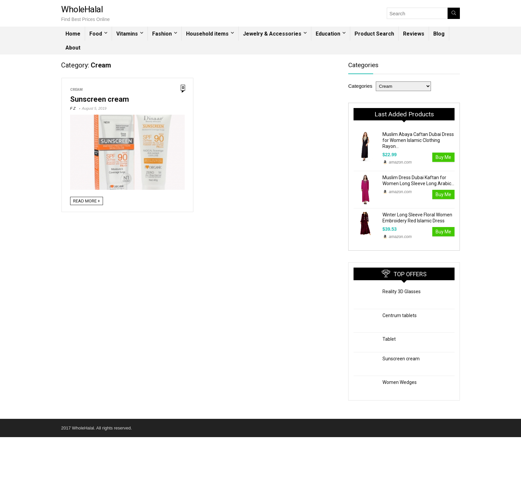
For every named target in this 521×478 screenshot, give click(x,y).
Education (328, 34)
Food (95, 34)
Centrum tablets (399, 315)
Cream (76, 89)
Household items (207, 34)
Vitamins (127, 34)
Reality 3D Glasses (401, 291)
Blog (439, 34)
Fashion (162, 34)
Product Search (374, 34)
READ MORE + (86, 200)
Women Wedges (399, 382)
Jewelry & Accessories (272, 34)
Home (72, 34)
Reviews (413, 34)
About (72, 48)
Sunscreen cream (99, 99)
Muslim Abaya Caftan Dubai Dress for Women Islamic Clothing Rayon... (418, 140)
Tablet (389, 339)
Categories (360, 86)
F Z (72, 108)
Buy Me (443, 157)
